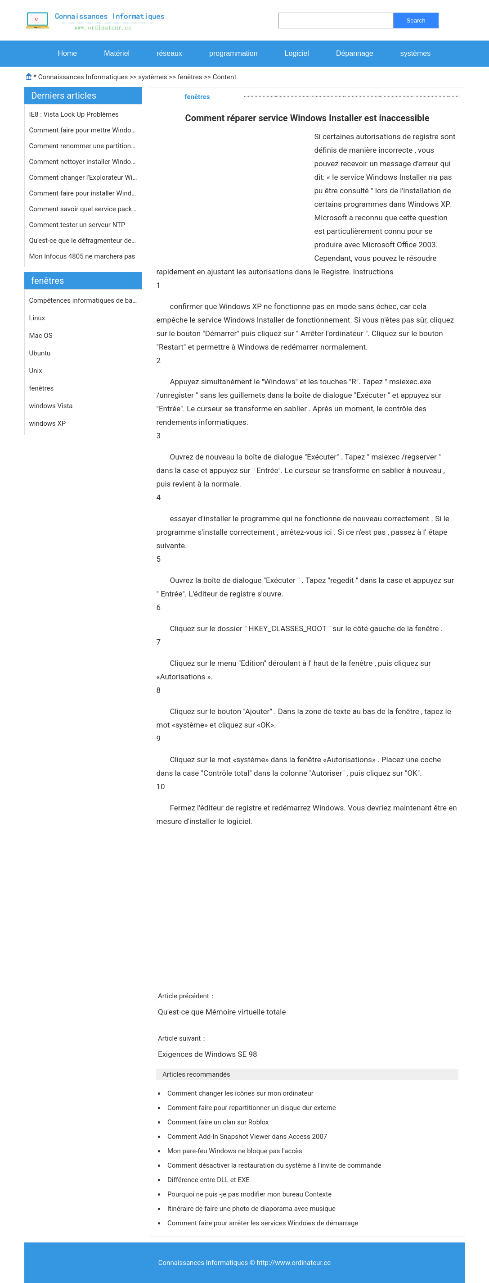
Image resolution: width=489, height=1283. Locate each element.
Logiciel (297, 53)
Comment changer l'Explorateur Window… (83, 177)
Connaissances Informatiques (83, 77)
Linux (37, 318)
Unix (35, 371)
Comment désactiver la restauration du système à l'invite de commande (275, 1165)
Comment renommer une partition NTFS (83, 146)
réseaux (169, 53)
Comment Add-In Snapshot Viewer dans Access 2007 (248, 1137)
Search (415, 20)
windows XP (47, 423)
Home (67, 53)
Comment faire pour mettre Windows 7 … (83, 130)
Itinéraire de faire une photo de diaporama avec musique (252, 1209)
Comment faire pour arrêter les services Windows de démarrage (263, 1223)
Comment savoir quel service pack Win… (83, 209)
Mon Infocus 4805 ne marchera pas (83, 256)
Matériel (117, 53)
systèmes (415, 53)
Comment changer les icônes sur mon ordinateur (241, 1093)
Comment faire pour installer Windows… (83, 193)
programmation (233, 53)
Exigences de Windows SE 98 (208, 1054)
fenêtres (190, 77)
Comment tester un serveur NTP (78, 225)
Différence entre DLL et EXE (209, 1180)
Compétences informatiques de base (83, 300)
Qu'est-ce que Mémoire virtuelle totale (223, 1011)
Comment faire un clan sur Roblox (218, 1122)
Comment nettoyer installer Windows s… (83, 162)
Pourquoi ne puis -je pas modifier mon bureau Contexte (250, 1194)
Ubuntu (40, 353)
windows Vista (51, 406)
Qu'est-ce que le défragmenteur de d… (83, 241)
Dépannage (354, 53)
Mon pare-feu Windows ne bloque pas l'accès (235, 1151)
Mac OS (41, 336)
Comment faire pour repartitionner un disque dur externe (252, 1108)
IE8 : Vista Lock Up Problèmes (75, 114)
